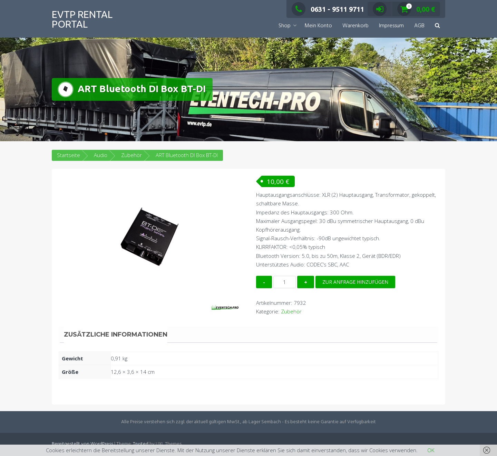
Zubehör (131, 155)
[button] (437, 26)
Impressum (391, 25)
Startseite (68, 155)
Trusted (140, 444)
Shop (285, 25)
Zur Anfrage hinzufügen (355, 282)
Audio (100, 155)
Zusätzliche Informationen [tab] (115, 334)
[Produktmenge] (284, 282)
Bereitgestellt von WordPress (82, 444)
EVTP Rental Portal (82, 19)
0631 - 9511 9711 (328, 9)
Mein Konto (318, 25)
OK (430, 450)
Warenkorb (355, 25)
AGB (419, 25)
